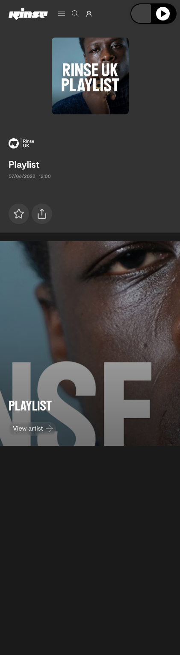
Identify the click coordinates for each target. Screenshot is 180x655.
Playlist (24, 164)
